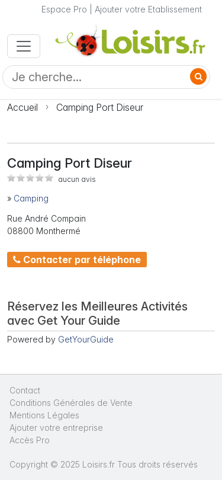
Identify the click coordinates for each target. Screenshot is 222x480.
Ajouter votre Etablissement (148, 9)
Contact (24, 390)
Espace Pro (64, 9)
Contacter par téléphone (77, 259)
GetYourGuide (86, 339)
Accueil (22, 107)
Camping (31, 198)
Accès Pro (29, 440)
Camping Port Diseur (99, 107)
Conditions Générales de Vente (71, 403)
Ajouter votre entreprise (57, 428)
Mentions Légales (44, 415)
